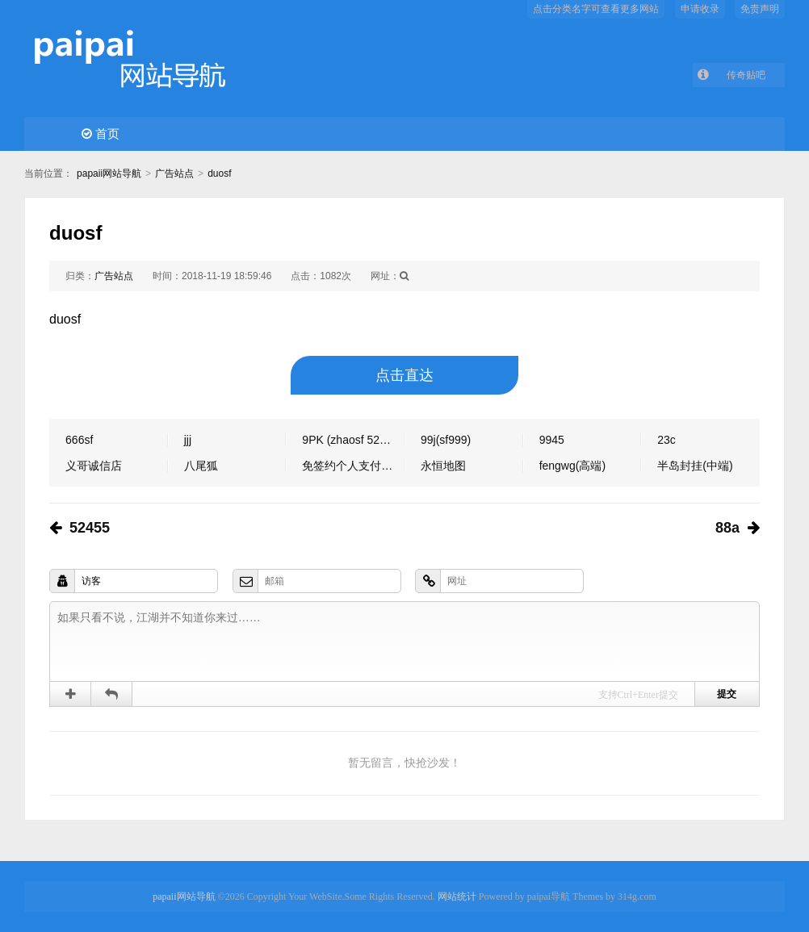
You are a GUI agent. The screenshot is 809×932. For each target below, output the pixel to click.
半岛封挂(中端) (694, 465)
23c (666, 439)
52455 (89, 528)
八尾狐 (201, 465)
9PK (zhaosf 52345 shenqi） (353, 439)
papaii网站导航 (109, 173)
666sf (79, 439)
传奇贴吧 (746, 75)
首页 (100, 133)
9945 (551, 439)
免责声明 (759, 9)
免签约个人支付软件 (353, 465)
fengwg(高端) (572, 465)
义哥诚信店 (93, 465)
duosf (219, 173)
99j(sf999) (446, 439)
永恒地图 (443, 465)
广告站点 (174, 173)
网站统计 (457, 896)
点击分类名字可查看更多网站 (596, 9)
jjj (187, 439)
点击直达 (404, 375)
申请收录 (700, 9)
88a (727, 528)
